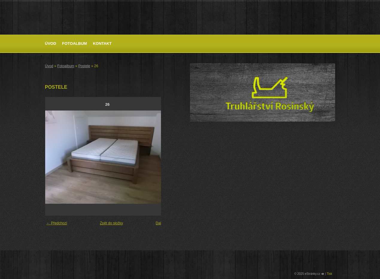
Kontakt (102, 43)
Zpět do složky (111, 223)
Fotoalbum (74, 43)
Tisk (329, 273)
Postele (84, 66)
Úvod (50, 43)
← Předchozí (56, 223)
